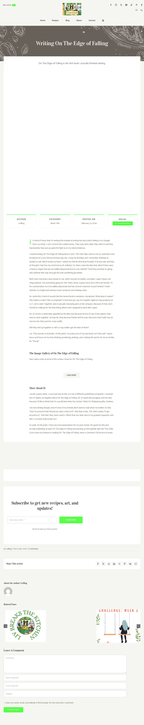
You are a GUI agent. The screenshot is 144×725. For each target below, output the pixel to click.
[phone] (142, 10)
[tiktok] (131, 5)
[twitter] (121, 5)
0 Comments (33, 548)
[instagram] (116, 5)
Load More (71, 375)
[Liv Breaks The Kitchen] (72, 4)
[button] (103, 21)
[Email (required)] (65, 685)
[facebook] (111, 5)
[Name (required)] (65, 677)
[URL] (65, 693)
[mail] (137, 10)
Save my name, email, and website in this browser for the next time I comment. (40, 702)
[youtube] (126, 5)
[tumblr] (142, 5)
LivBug (9, 548)
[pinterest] (137, 5)
